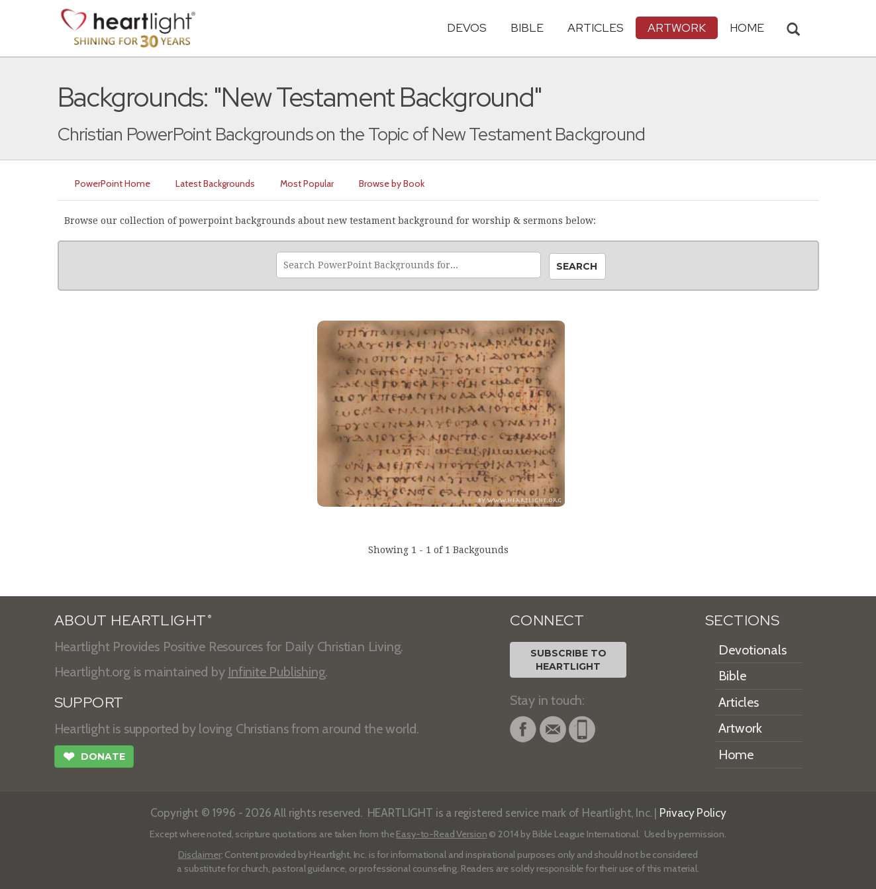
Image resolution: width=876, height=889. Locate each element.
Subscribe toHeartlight (568, 659)
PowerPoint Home (112, 183)
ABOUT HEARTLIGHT (133, 620)
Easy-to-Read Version (441, 834)
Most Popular (307, 183)
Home (736, 754)
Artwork (677, 27)
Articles (595, 27)
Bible (527, 27)
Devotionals (752, 650)
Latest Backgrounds (215, 183)
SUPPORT (89, 702)
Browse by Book (391, 183)
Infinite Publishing (276, 672)
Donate (94, 758)
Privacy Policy (692, 812)
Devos (467, 27)
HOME (747, 27)
